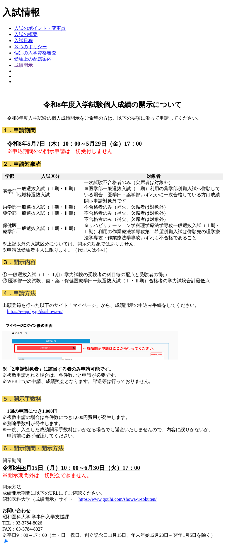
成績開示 (23, 65)
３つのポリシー (30, 46)
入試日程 (23, 40)
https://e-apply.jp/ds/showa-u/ (35, 311)
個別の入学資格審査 (35, 52)
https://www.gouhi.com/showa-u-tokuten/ (118, 499)
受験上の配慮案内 (33, 58)
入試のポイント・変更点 (40, 28)
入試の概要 (26, 34)
